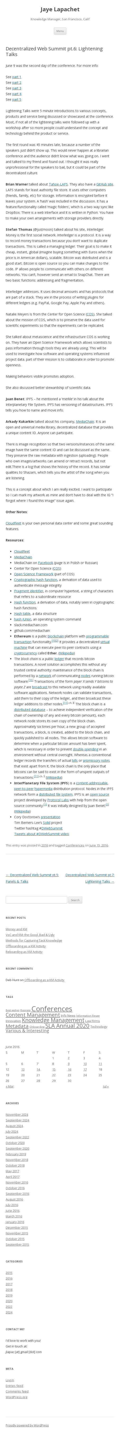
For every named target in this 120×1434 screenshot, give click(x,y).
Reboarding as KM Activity (24, 952)
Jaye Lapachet (60, 9)
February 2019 (16, 1154)
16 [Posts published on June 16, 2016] (69, 1069)
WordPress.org (16, 1397)
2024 (9, 1312)
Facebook (45, 562)
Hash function (24, 602)
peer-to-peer (24, 788)
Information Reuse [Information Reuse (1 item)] (88, 1015)
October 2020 (15, 1143)
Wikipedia (66, 653)
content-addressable (91, 783)
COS (90, 314)
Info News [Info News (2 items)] (68, 1015)
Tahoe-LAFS (58, 184)
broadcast (39, 687)
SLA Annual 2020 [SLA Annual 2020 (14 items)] (67, 1025)
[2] (56, 640)
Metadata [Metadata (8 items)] (17, 1026)
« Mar (10, 1086)
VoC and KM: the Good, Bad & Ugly (30, 935)
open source (99, 794)
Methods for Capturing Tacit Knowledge (34, 940)
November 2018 (17, 1160)
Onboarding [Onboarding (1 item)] (37, 1026)
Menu (60, 31)
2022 (9, 1307)
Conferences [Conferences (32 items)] (51, 1008)
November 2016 (17, 1182)
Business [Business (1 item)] (25, 1010)
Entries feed (14, 1386)
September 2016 (17, 1194)
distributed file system (56, 794)
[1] (53, 640)
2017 (9, 1284)
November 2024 (17, 1114)
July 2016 (12, 1205)
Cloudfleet (13, 523)
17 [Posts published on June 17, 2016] (85, 1069)
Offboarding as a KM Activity (26, 946)
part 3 (16, 88)
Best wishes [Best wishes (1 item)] (12, 1010)
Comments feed (17, 1391)
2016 (44, 845)
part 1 (16, 77)
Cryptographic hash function (35, 579)
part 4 (16, 94)
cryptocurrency (25, 653)
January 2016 (15, 1222)
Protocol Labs (58, 800)
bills (75, 760)
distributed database (29, 709)
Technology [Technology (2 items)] (98, 1026)
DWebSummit (52, 828)
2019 (9, 1295)
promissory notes (96, 760)
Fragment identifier (28, 591)
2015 (9, 1273)
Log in (10, 1380)
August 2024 (14, 1126)
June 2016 (12, 1210)
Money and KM (16, 929)
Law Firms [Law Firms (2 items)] (92, 1021)
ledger (59, 659)
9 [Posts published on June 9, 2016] (68, 1064)
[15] (31, 680)
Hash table (22, 613)
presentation (50, 817)
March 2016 (14, 1216)
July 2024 (12, 1131)
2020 (9, 1301)
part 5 (16, 99)
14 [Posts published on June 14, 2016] (38, 1069)
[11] (65, 703)
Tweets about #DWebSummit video (41, 834)
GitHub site (104, 184)
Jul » (106, 1086)
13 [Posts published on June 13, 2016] (23, 1069)
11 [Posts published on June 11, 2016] (100, 1064)
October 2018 (15, 1165)
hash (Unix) (22, 619)
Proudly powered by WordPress (27, 1425)
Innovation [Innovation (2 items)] (13, 1021)
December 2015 (17, 1227)
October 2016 (15, 1188)
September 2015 (17, 1244)
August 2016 (14, 1199)
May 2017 (12, 1171)
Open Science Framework (33, 574)
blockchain (56, 636)
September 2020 (17, 1148)
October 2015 (15, 1239)
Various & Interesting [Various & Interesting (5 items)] (27, 1030)
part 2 (16, 82)
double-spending (85, 749)
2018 (9, 1290)
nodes (85, 675)
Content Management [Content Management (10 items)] (33, 1014)
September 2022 (17, 1137)
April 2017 (12, 1177)
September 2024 (17, 1120)
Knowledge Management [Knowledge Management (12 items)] (53, 1020)
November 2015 (17, 1233)
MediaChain (85, 421)
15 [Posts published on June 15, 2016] (54, 1069)
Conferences (75, 845)
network (45, 675)
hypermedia (43, 788)
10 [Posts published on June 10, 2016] (85, 1064)
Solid (46, 822)
